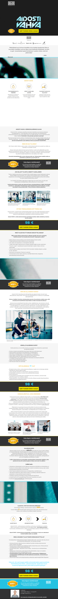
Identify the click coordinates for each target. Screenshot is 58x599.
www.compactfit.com (19, 478)
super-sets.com (45, 404)
